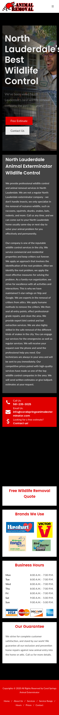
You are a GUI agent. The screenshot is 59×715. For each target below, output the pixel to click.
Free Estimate (19, 121)
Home (7, 701)
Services (31, 701)
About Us (18, 701)
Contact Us (17, 130)
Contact (39, 705)
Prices (29, 705)
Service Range (46, 701)
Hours (19, 705)
